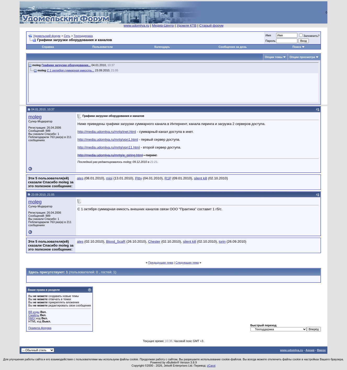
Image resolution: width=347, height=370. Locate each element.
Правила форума (39, 327)
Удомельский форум (46, 35)
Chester (154, 241)
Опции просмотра (302, 57)
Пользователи (102, 46)
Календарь (162, 46)
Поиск (297, 46)
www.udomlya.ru (136, 25)
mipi (109, 178)
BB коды (33, 312)
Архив (309, 350)
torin (222, 241)
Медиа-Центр (163, 25)
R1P (167, 178)
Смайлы (33, 315)
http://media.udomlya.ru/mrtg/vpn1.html (107, 139)
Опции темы (273, 57)
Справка (48, 46)
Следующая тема (187, 262)
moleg (35, 116)
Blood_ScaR (116, 241)
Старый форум (211, 25)
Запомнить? (309, 35)
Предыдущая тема (160, 262)
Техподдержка (83, 35)
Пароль (270, 40)
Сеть (67, 35)
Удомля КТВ (186, 25)
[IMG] (31, 318)
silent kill (200, 178)
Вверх (321, 350)
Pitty (138, 178)
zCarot (211, 365)
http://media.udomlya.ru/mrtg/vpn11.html (108, 147)
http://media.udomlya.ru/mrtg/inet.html (106, 132)
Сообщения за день (233, 46)
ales (80, 178)
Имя (268, 35)
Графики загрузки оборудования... (66, 65)
